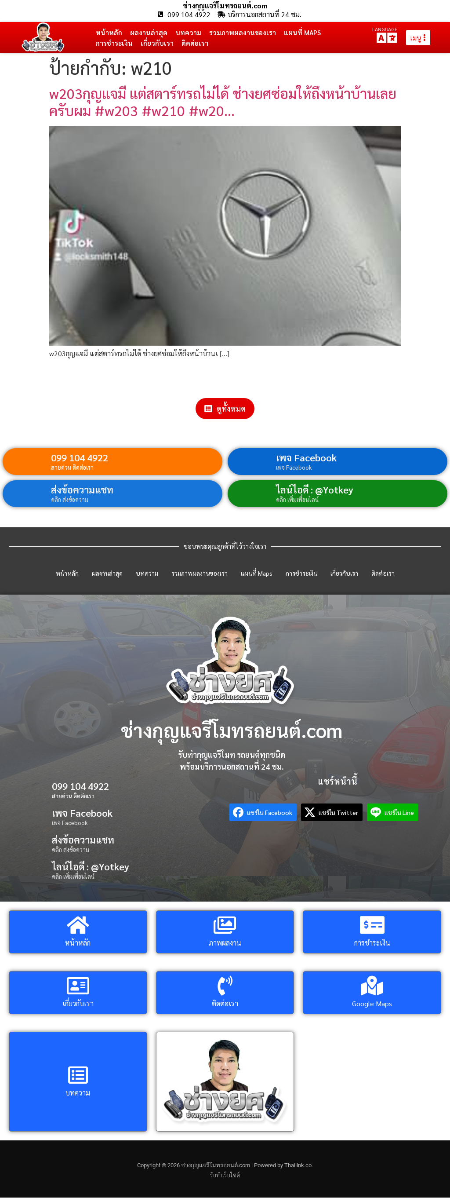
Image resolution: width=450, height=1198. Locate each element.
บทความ (188, 32)
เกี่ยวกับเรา (157, 43)
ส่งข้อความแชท (82, 490)
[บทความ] (78, 1075)
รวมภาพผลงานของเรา (242, 32)
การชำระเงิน (114, 43)
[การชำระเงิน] (372, 925)
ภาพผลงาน (225, 943)
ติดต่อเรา (194, 43)
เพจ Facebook (306, 458)
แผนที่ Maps (302, 32)
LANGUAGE (384, 29)
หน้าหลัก (109, 32)
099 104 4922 (79, 458)
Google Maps (372, 1003)
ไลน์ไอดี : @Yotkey (314, 490)
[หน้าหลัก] (78, 925)
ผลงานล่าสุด (148, 32)
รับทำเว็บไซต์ (225, 1175)
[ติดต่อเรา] (225, 986)
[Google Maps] (372, 986)
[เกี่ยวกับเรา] (78, 986)
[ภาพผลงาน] (225, 925)
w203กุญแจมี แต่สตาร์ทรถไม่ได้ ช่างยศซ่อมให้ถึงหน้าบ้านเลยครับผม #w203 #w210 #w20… (222, 101)
